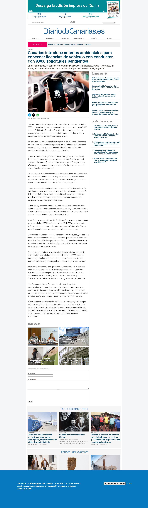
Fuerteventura (79, 38)
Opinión (94, 38)
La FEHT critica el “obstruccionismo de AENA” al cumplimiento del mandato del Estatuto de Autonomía (105, 112)
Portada (35, 38)
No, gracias (129, 483)
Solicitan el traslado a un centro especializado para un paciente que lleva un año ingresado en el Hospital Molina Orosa (105, 438)
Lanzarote (65, 38)
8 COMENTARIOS (103, 444)
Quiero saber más (24, 488)
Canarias (49, 38)
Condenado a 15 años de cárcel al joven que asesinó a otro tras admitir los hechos (73, 341)
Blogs (109, 38)
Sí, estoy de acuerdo (114, 483)
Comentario (32, 379)
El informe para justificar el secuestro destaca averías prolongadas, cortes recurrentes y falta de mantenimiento (42, 438)
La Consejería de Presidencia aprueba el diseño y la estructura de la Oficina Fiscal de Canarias (43, 341)
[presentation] (42, 395)
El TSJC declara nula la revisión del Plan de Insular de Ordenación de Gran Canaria (74, 360)
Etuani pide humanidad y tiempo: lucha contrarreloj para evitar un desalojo (42, 360)
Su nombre (31, 373)
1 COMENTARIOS (74, 439)
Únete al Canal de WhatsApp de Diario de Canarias (69, 44)
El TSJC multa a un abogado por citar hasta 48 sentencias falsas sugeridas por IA (105, 160)
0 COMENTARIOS (36, 118)
